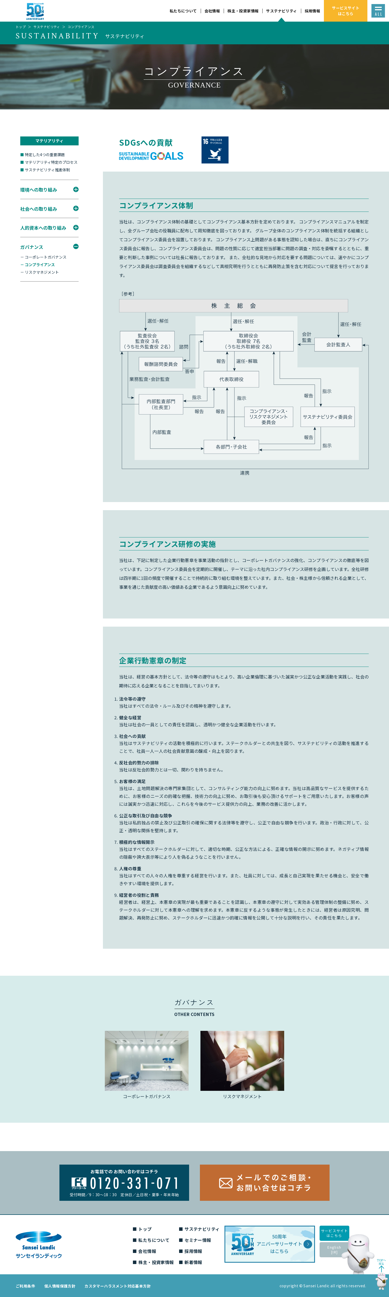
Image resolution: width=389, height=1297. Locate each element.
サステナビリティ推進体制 (45, 169)
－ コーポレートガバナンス (43, 257)
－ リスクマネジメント (39, 272)
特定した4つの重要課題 (42, 154)
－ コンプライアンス (37, 264)
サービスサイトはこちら (334, 1233)
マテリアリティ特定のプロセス (49, 162)
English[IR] (334, 1250)
